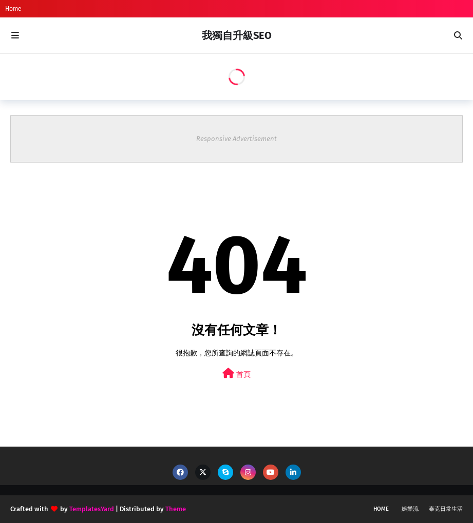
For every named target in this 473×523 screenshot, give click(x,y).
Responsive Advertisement (236, 139)
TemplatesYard (91, 509)
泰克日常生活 (446, 509)
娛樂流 (410, 509)
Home (13, 8)
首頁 (236, 373)
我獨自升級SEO (237, 35)
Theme (175, 509)
